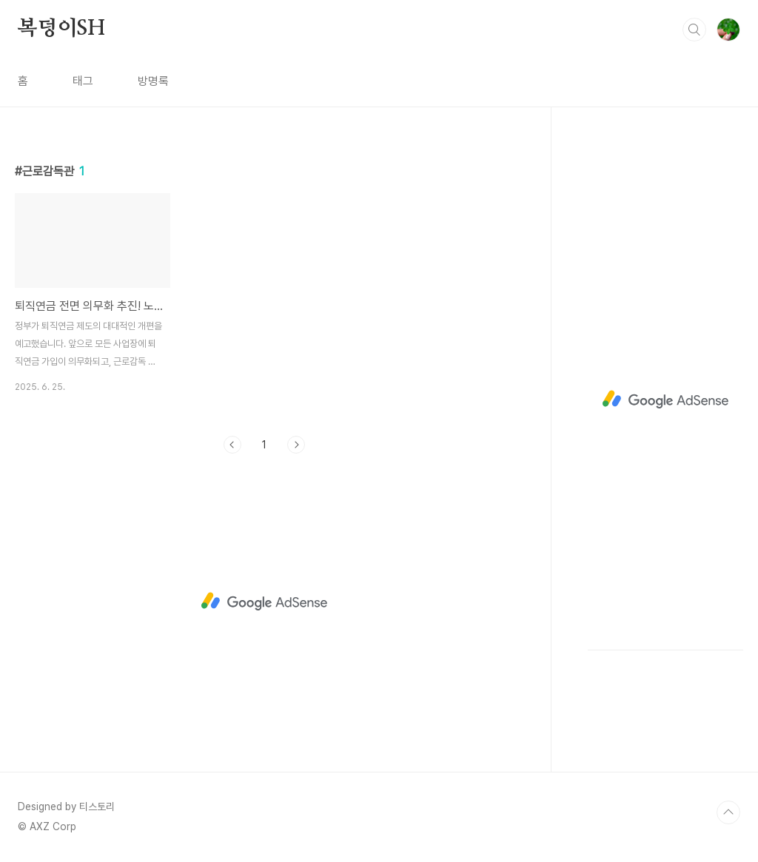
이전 (232, 445)
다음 (296, 445)
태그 (83, 81)
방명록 (153, 81)
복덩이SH (61, 28)
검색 (694, 29)
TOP (728, 812)
